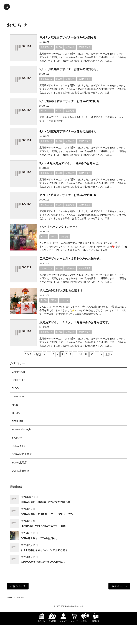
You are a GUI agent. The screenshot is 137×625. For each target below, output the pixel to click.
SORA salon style (21, 429)
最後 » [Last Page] (108, 354)
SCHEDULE (46, 47)
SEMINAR (17, 421)
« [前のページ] (44, 354)
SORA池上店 (19, 446)
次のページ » (119, 586)
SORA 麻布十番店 (22, 454)
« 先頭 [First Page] (37, 354)
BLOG (59, 47)
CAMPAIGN (18, 371)
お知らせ (70, 47)
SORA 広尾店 (84, 47)
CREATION (18, 396)
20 (86, 354)
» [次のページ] (101, 354)
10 (80, 354)
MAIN (53, 236)
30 (91, 354)
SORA (9, 597)
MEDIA (16, 412)
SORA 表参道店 (20, 470)
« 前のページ (17, 586)
